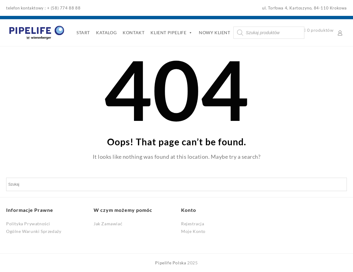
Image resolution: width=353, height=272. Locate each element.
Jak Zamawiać (108, 223)
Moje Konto (193, 231)
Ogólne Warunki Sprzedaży (33, 231)
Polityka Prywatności (28, 223)
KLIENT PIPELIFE (171, 33)
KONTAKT (133, 32)
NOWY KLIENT (214, 32)
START (83, 32)
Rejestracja (192, 223)
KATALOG (106, 32)
